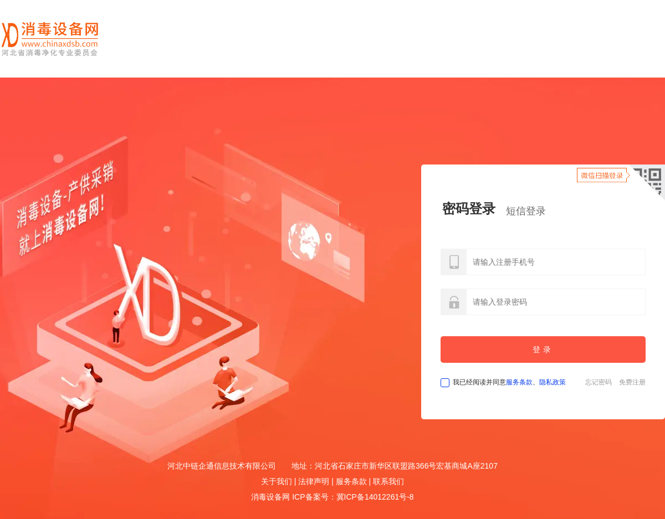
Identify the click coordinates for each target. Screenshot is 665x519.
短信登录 (526, 211)
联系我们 (388, 481)
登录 (543, 349)
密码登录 (468, 208)
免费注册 (632, 382)
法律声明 (313, 481)
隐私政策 (552, 382)
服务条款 (519, 382)
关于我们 (276, 481)
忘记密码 (598, 382)
